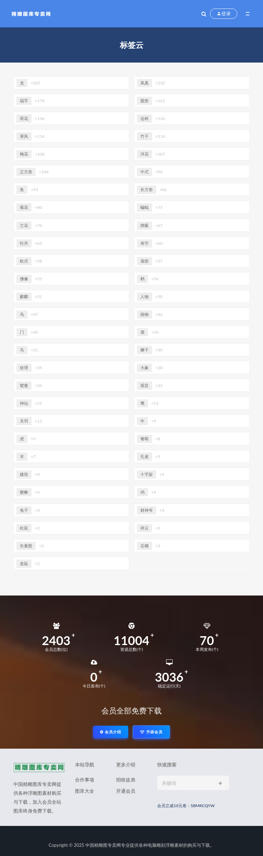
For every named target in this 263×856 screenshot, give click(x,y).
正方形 (26, 171)
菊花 (24, 207)
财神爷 (146, 510)
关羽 (24, 421)
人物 (144, 296)
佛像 (24, 278)
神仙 (24, 403)
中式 (144, 171)
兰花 (24, 225)
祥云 (144, 528)
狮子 (144, 349)
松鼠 (24, 528)
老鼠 (24, 563)
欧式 (24, 261)
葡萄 (144, 438)
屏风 (24, 136)
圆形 (144, 100)
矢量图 (26, 545)
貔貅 (24, 492)
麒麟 (24, 296)
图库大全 (84, 791)
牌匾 (144, 225)
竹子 (144, 136)
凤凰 (144, 82)
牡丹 (24, 243)
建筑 (24, 474)
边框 (144, 118)
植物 (144, 314)
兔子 (24, 510)
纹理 (24, 367)
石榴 (144, 545)
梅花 (24, 154)
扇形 (144, 261)
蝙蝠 (144, 207)
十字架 (146, 474)
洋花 (144, 154)
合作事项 (84, 780)
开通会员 (125, 791)
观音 (144, 385)
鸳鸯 (24, 385)
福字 (24, 100)
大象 (144, 367)
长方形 (146, 189)
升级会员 (151, 732)
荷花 (24, 118)
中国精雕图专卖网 (103, 845)
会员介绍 (110, 732)
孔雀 (144, 456)
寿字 (144, 243)
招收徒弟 (125, 780)
